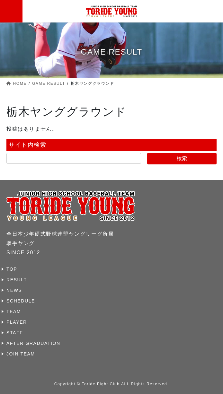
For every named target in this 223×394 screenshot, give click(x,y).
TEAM (13, 311)
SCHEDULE (20, 300)
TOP (11, 269)
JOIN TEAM (20, 353)
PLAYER (16, 322)
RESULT (16, 279)
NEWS (14, 290)
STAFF (14, 332)
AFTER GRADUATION (33, 343)
